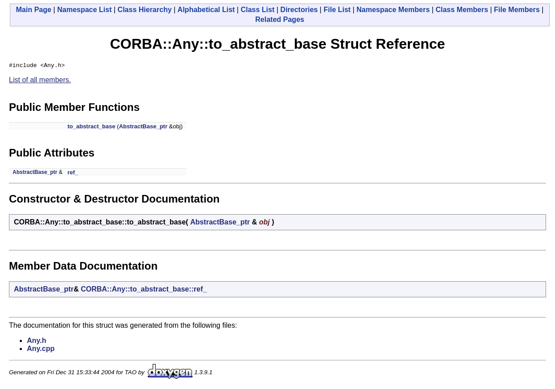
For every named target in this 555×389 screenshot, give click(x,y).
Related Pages (279, 19)
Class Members (461, 9)
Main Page (33, 9)
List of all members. (40, 81)
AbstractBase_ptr (143, 127)
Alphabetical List (206, 9)
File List (337, 9)
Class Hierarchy (145, 9)
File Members (517, 9)
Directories (299, 9)
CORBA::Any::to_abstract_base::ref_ (144, 290)
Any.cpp (41, 350)
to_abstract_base (91, 127)
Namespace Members (393, 9)
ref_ (73, 173)
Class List (258, 9)
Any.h (36, 342)
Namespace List (84, 9)
